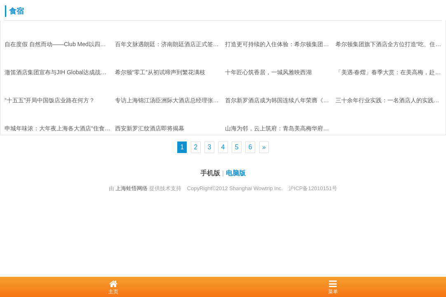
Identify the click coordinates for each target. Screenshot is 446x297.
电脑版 (236, 173)
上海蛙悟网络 (131, 188)
